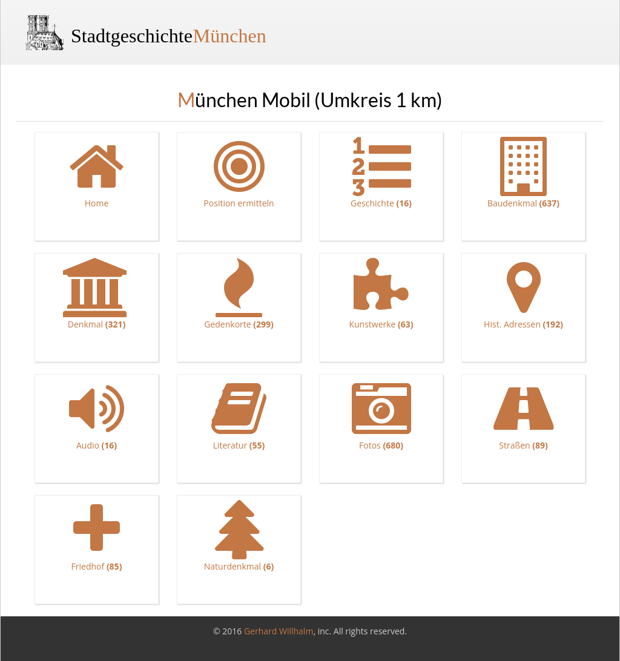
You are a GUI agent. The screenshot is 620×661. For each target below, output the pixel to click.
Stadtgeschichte (168, 36)
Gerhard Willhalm (278, 631)
